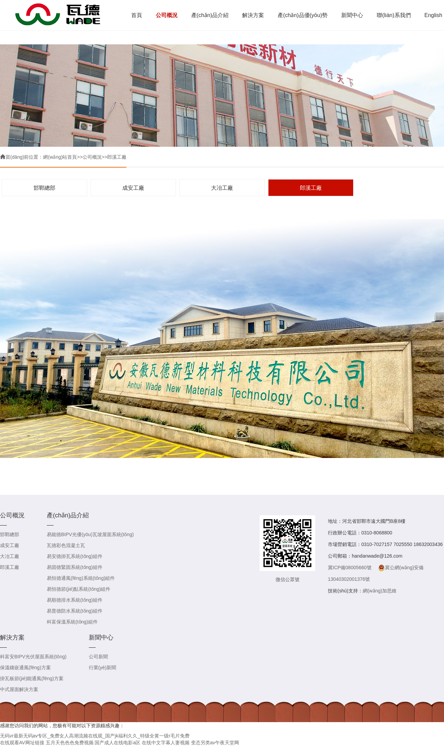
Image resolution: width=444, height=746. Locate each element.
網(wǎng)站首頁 (60, 157)
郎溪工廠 (116, 157)
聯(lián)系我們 (394, 15)
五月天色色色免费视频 (70, 742)
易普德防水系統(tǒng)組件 (74, 611)
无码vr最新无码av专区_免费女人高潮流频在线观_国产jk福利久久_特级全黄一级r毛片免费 (95, 735)
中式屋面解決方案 (19, 689)
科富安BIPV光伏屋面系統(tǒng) (33, 656)
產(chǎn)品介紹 (209, 15)
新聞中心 (352, 15)
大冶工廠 (222, 188)
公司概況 (167, 15)
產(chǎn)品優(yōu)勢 (303, 15)
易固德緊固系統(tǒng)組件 (74, 567)
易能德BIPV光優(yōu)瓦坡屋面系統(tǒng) (90, 534)
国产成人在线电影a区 (117, 742)
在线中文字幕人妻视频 (166, 742)
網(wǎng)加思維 (380, 590)
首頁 (136, 15)
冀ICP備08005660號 (350, 567)
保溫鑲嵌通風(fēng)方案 (25, 667)
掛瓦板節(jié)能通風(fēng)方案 (32, 678)
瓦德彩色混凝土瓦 (66, 545)
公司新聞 (98, 656)
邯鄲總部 (44, 188)
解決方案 (253, 15)
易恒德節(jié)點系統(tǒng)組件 (78, 589)
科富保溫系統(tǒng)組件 (72, 622)
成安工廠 (133, 188)
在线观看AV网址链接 (22, 742)
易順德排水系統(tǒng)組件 (74, 600)
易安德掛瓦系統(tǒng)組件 (74, 556)
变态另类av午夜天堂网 (215, 742)
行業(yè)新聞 (102, 667)
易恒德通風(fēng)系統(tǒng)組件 (81, 578)
